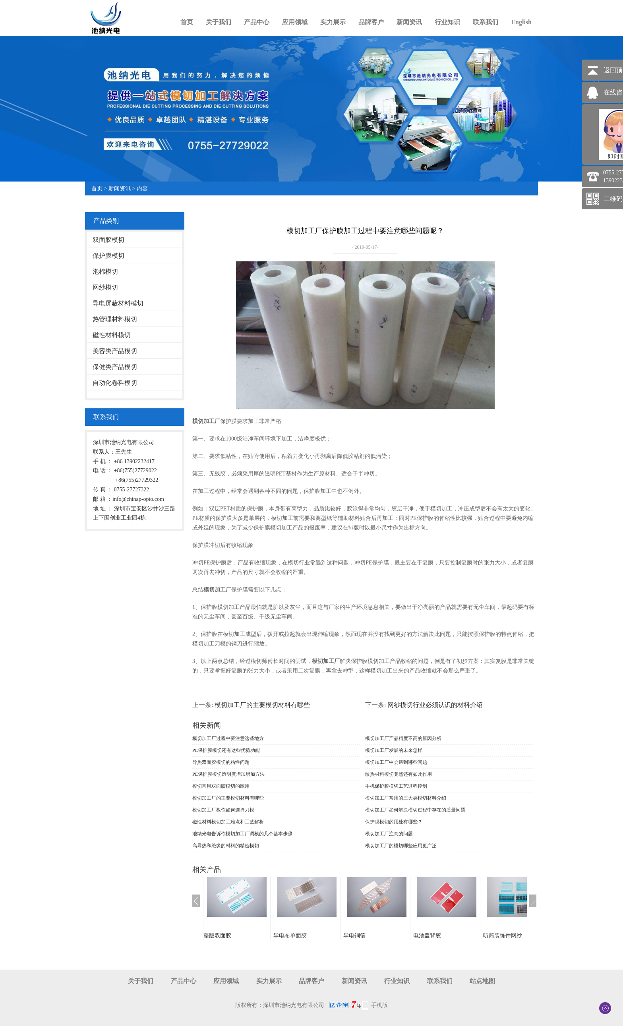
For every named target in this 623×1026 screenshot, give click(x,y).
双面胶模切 (108, 239)
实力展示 (333, 22)
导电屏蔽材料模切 (118, 303)
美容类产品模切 (115, 351)
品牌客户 (371, 22)
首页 (186, 22)
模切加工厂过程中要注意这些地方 (228, 738)
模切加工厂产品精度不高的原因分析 (403, 738)
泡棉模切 (105, 271)
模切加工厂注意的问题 (389, 834)
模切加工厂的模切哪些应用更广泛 (401, 845)
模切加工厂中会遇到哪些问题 (396, 762)
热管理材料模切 (115, 319)
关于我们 (218, 22)
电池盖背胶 (427, 936)
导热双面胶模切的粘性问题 (221, 762)
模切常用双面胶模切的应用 (221, 786)
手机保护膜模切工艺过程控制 (396, 786)
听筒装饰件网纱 (502, 936)
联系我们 (485, 22)
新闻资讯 (409, 22)
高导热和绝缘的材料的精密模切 (225, 845)
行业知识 (447, 22)
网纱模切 (105, 287)
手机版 (379, 1005)
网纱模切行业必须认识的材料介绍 (435, 704)
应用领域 (295, 22)
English (521, 22)
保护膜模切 (108, 255)
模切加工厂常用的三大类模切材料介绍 (405, 798)
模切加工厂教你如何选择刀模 (223, 810)
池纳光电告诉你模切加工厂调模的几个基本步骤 (242, 834)
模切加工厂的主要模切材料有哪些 (262, 704)
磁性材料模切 (112, 335)
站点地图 (482, 981)
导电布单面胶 (290, 936)
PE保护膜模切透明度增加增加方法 (228, 774)
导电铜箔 (354, 936)
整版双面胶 (217, 936)
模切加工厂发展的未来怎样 (393, 750)
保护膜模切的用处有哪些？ (393, 822)
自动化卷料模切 (115, 382)
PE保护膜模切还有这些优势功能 (226, 750)
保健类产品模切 (115, 366)
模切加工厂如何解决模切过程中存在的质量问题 (415, 810)
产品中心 (256, 22)
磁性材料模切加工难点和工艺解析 (228, 822)
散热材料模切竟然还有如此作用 (398, 774)
